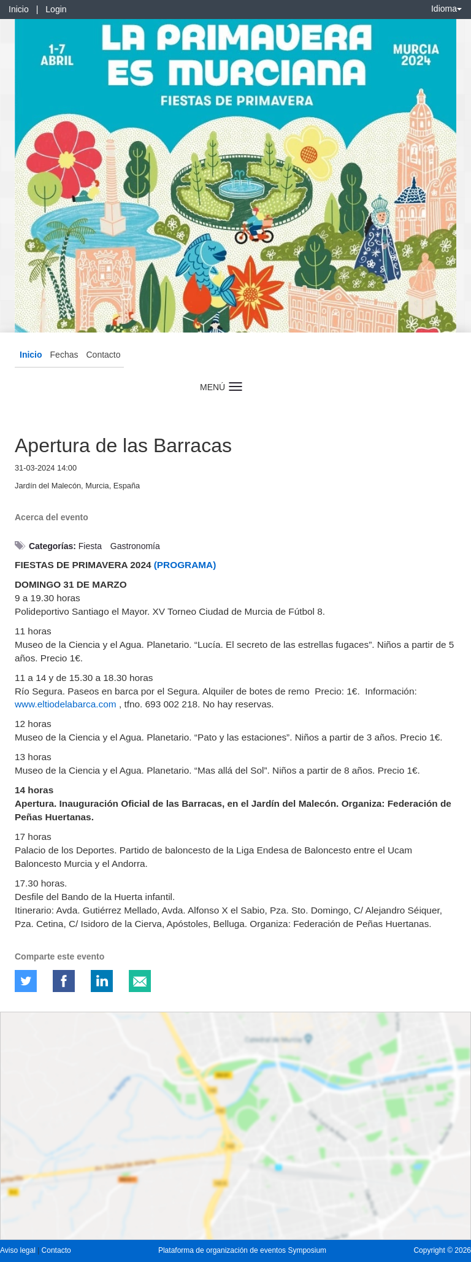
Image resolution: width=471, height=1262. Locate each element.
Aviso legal (18, 1250)
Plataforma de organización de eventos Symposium (242, 1250)
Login (55, 9)
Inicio (19, 9)
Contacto (103, 355)
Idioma (446, 8)
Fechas (64, 355)
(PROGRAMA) (185, 565)
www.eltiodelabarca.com (66, 704)
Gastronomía (135, 546)
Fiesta (90, 546)
